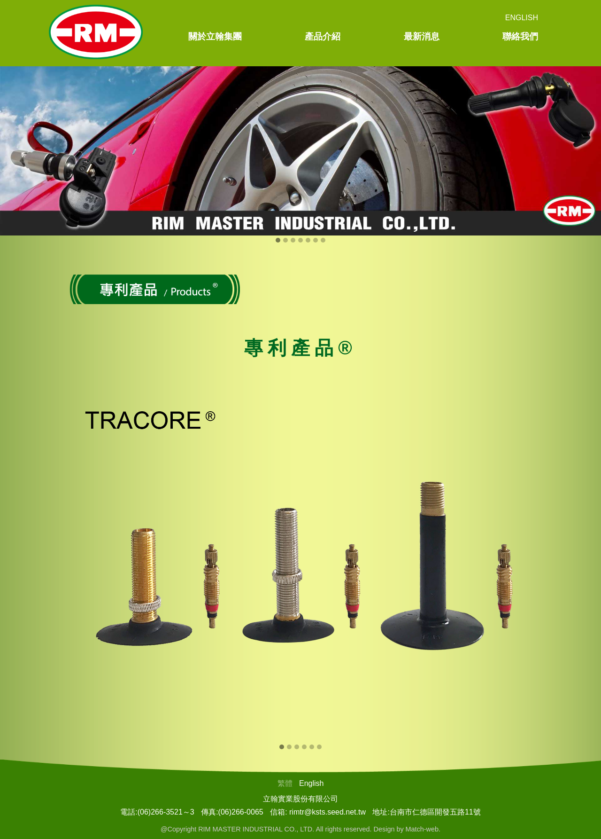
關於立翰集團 (215, 36)
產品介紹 (322, 36)
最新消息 (421, 36)
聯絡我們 (520, 36)
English (521, 18)
